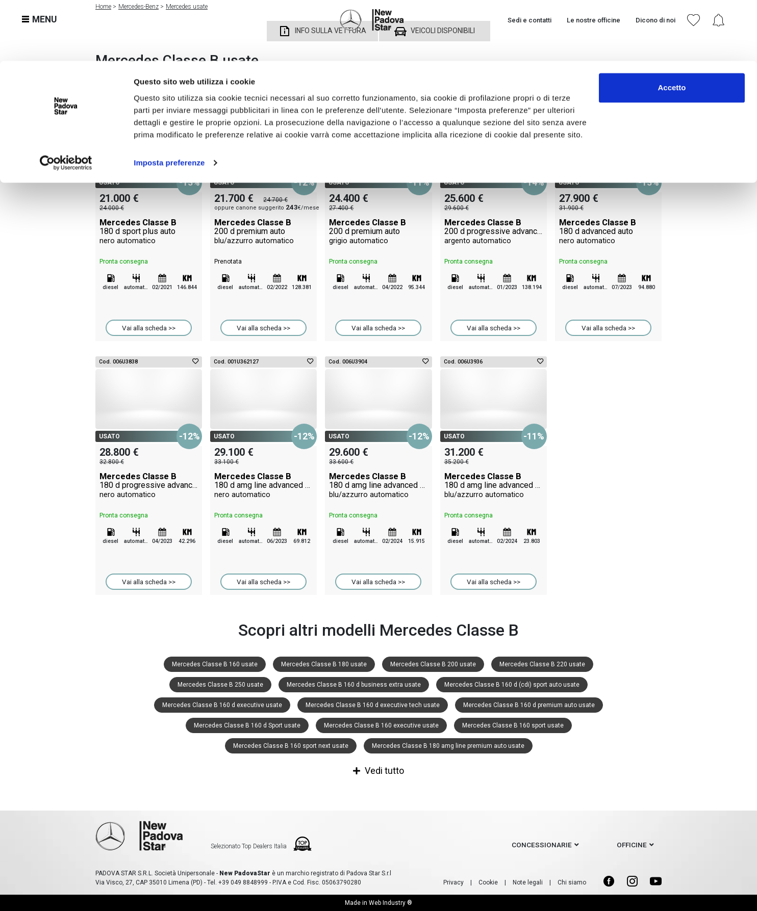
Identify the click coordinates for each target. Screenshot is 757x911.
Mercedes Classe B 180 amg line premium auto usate (448, 745)
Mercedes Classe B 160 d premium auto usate (529, 705)
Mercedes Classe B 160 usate (215, 664)
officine (632, 845)
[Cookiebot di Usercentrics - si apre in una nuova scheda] (66, 102)
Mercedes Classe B (148, 231)
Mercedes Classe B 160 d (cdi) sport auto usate (511, 684)
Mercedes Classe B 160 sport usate (513, 725)
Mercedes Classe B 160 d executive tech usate (373, 705)
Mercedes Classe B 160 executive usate (381, 725)
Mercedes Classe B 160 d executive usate (222, 705)
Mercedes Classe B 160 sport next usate (290, 745)
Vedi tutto (378, 770)
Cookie (488, 882)
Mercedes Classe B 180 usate (324, 664)
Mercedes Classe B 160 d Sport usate (247, 725)
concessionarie (542, 845)
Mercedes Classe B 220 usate (542, 664)
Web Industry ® (390, 902)
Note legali (528, 882)
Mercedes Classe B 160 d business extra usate (354, 684)
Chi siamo (572, 882)
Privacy (453, 882)
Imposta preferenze (169, 101)
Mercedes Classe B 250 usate (220, 684)
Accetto (672, 26)
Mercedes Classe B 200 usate (433, 664)
